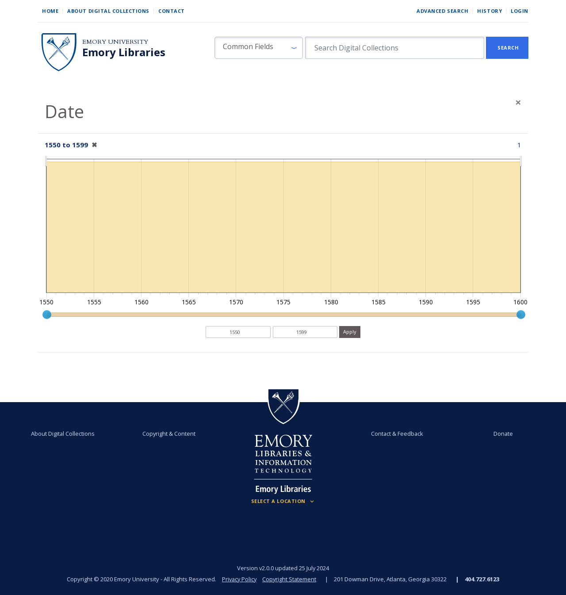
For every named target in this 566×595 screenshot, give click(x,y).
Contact (171, 11)
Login (519, 11)
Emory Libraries (123, 52)
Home (50, 11)
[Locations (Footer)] (283, 501)
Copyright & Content (169, 434)
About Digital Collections (108, 11)
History (489, 11)
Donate (502, 434)
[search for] (394, 48)
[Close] (518, 102)
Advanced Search (442, 11)
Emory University (115, 42)
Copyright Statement (290, 579)
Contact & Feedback (397, 434)
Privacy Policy (239, 579)
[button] (258, 48)
